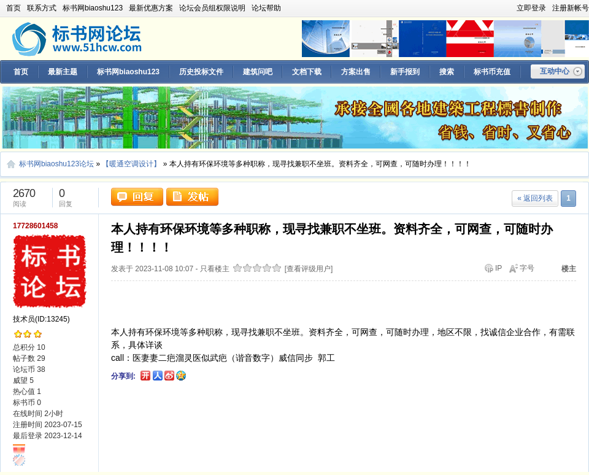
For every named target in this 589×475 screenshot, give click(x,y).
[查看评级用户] (309, 269)
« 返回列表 (535, 198)
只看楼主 (214, 269)
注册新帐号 (570, 8)
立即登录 (531, 8)
